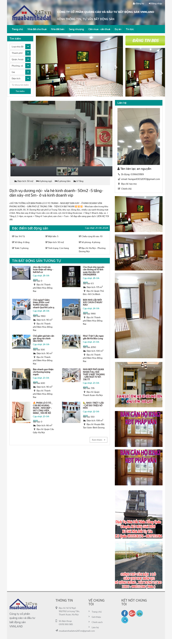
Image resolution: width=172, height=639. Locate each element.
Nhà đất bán (57, 29)
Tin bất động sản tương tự (36, 261)
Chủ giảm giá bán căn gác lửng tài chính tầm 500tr (43, 338)
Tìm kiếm (20, 91)
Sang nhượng (76, 29)
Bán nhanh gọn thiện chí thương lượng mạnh (43, 372)
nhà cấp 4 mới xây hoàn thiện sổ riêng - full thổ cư (43, 269)
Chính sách (97, 622)
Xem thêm (98, 439)
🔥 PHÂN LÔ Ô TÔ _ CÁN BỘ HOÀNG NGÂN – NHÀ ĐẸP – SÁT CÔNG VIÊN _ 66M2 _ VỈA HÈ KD (42, 408)
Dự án (118, 29)
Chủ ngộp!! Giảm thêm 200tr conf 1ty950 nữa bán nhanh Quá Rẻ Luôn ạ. (44, 304)
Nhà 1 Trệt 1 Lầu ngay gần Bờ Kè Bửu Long (93, 337)
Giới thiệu (96, 617)
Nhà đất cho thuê (37, 29)
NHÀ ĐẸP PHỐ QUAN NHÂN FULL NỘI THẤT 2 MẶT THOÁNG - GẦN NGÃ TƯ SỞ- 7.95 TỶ (94, 374)
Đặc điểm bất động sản (30, 228)
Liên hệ (95, 627)
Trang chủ (17, 29)
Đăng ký (138, 3)
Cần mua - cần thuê (99, 29)
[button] (42, 66)
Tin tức (130, 29)
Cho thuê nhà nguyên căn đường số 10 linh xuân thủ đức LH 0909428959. (93, 271)
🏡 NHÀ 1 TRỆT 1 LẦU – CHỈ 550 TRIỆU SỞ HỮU (93, 405)
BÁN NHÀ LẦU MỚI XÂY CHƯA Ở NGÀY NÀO (92, 302)
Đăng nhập (155, 3)
